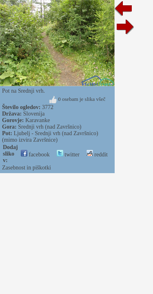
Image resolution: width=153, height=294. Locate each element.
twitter (68, 154)
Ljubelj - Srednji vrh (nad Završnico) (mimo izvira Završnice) (50, 136)
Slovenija (34, 114)
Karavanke (37, 120)
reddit (97, 154)
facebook (35, 154)
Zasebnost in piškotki (26, 168)
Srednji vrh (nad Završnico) (49, 127)
